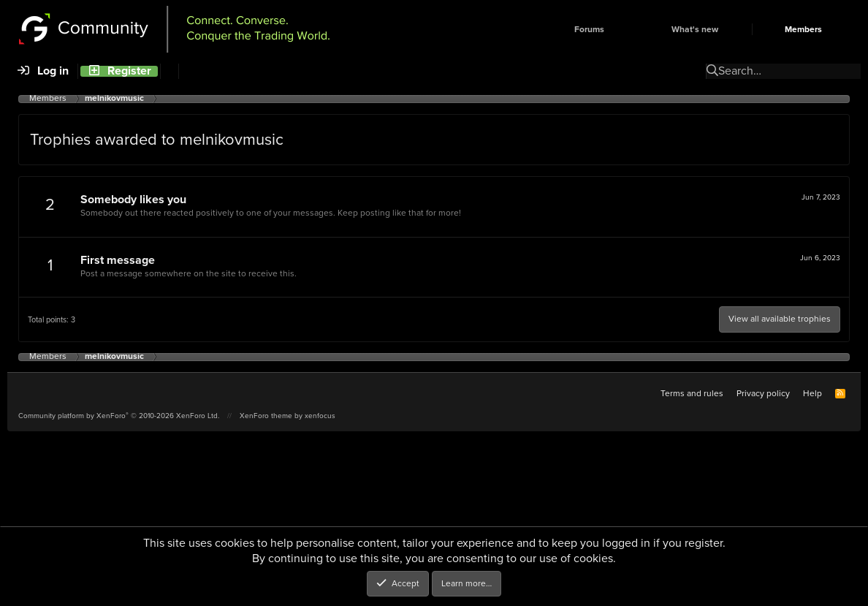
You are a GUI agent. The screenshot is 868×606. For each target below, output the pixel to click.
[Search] (169, 71)
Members (803, 29)
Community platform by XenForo (118, 415)
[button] (629, 29)
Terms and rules (691, 393)
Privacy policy (763, 393)
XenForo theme (266, 415)
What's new (694, 29)
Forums (589, 29)
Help (812, 393)
